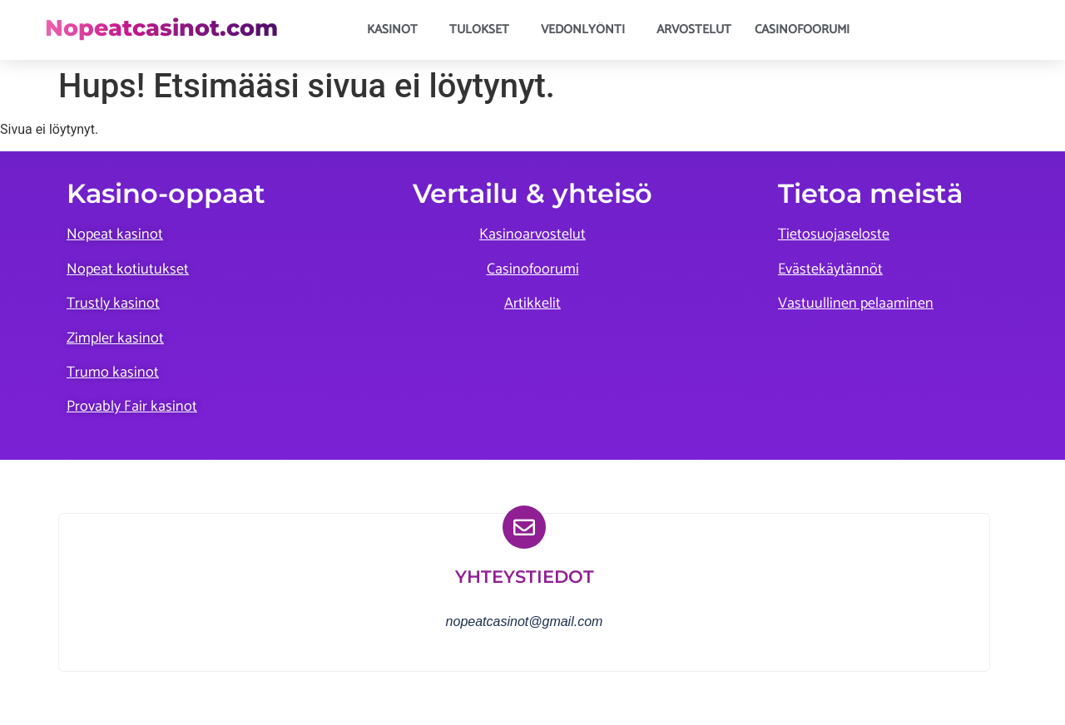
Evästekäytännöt (830, 269)
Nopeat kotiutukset (128, 269)
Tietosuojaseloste (833, 234)
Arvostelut (693, 29)
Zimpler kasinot (115, 338)
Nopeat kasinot (115, 234)
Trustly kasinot (113, 303)
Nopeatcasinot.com (161, 28)
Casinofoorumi (802, 29)
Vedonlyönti (587, 29)
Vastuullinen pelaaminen (856, 303)
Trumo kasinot (113, 372)
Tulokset (483, 29)
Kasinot (396, 29)
